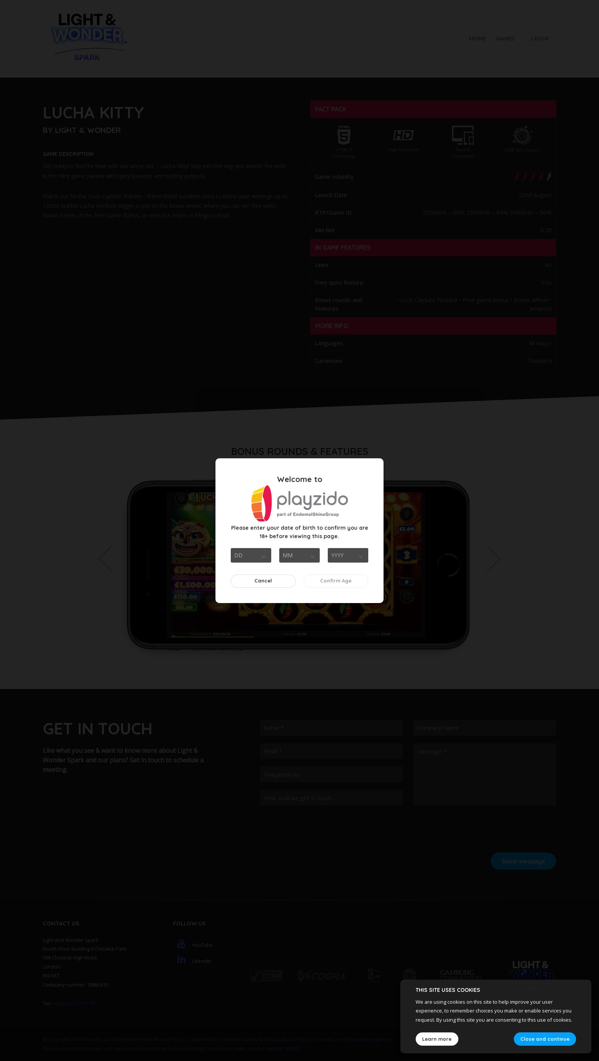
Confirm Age (335, 580)
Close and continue (545, 1039)
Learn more (437, 1039)
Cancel (263, 580)
